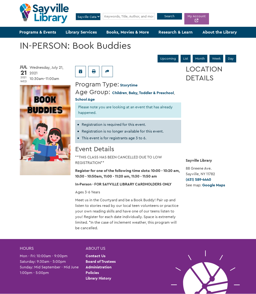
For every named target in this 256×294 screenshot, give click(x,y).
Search (169, 16)
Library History (98, 278)
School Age (85, 99)
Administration (98, 267)
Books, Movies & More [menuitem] (127, 32)
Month (200, 58)
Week (216, 58)
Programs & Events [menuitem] (37, 32)
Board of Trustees (101, 261)
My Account (196, 16)
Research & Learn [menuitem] (175, 32)
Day (231, 58)
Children (119, 93)
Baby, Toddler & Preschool (151, 93)
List (185, 58)
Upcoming (168, 58)
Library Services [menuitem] (81, 32)
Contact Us (95, 256)
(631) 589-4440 (198, 179)
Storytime (129, 85)
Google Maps (213, 185)
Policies (92, 272)
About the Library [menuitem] (219, 32)
